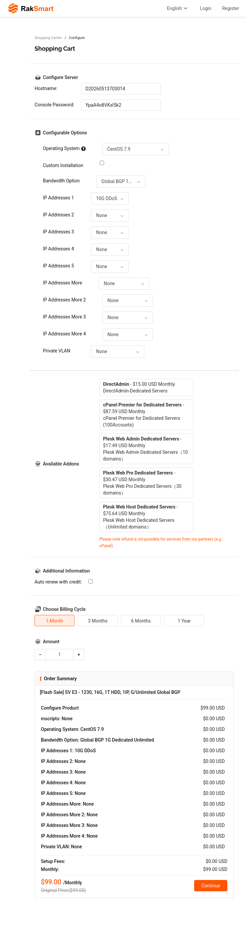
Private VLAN (56, 350)
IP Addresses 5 (58, 265)
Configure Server (60, 77)
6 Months (141, 621)
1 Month (54, 621)
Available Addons (61, 463)
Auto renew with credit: (58, 582)
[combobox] (135, 149)
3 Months (98, 621)
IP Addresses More (62, 282)
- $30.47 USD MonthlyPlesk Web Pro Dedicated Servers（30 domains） (142, 483)
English (178, 8)
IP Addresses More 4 (64, 333)
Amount (51, 641)
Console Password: (54, 104)
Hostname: (46, 88)
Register (230, 8)
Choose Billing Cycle (64, 609)
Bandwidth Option (61, 180)
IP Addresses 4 (58, 248)
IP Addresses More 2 (64, 299)
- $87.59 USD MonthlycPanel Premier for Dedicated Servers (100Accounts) (143, 414)
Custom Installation (63, 165)
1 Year (184, 621)
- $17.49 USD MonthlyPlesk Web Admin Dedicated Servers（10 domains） (145, 448)
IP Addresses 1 (58, 197)
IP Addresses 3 (58, 231)
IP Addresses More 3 (64, 316)
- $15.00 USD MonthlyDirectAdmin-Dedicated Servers (139, 387)
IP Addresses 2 (58, 214)
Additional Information (66, 571)
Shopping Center (48, 38)
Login (205, 8)
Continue (210, 885)
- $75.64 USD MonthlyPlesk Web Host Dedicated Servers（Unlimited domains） (140, 517)
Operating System (64, 148)
